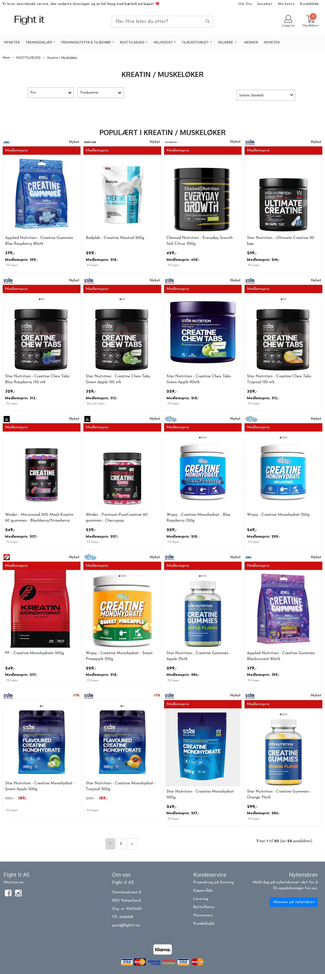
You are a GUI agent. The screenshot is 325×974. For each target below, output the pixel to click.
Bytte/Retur (203, 907)
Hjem (6, 57)
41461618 (126, 917)
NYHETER (12, 42)
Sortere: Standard (251, 95)
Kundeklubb (309, 4)
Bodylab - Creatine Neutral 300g (115, 238)
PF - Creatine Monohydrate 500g (34, 653)
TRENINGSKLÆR (39, 42)
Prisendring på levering (213, 882)
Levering (200, 899)
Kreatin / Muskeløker (60, 58)
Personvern (203, 915)
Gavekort (265, 4)
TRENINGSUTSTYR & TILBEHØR (86, 42)
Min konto (286, 4)
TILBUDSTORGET (196, 42)
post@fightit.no (126, 925)
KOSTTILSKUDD (132, 42)
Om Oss (245, 4)
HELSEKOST (163, 42)
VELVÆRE (226, 42)
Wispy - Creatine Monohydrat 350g (278, 515)
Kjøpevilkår (203, 891)
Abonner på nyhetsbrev (294, 902)
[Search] (162, 21)
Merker (251, 42)
